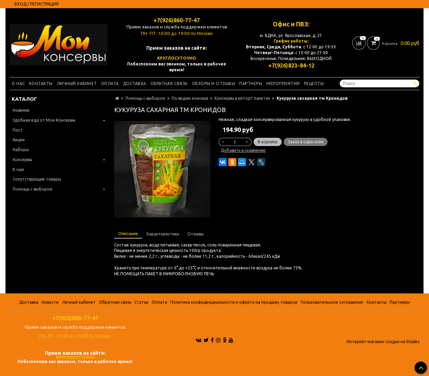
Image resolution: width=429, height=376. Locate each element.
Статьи (141, 302)
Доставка (134, 83)
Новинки (21, 110)
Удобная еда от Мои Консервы (44, 120)
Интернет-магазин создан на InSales (382, 342)
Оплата (110, 83)
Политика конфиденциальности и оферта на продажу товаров (233, 302)
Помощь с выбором (145, 98)
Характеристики (162, 234)
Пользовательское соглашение (332, 302)
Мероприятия (283, 83)
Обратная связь (169, 83)
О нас (18, 83)
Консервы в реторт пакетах (242, 98)
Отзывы (195, 234)
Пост (18, 130)
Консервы (22, 159)
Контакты (41, 83)
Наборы (21, 149)
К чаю (18, 169)
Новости (50, 302)
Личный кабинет (77, 83)
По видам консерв (190, 98)
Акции (19, 139)
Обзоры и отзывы (213, 83)
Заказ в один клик (305, 142)
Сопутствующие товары (37, 179)
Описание (128, 233)
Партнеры (250, 83)
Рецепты (314, 83)
